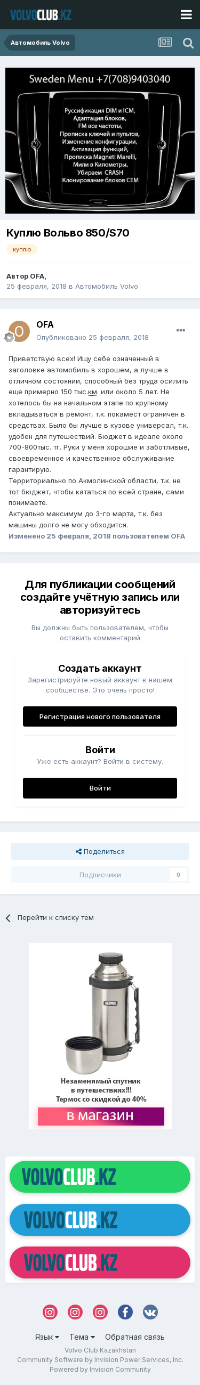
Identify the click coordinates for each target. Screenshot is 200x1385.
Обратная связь (135, 1336)
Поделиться (100, 851)
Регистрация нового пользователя (100, 716)
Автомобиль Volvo (106, 286)
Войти (100, 788)
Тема (82, 1336)
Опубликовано (92, 337)
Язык (47, 1336)
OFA (37, 276)
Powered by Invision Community (100, 1369)
